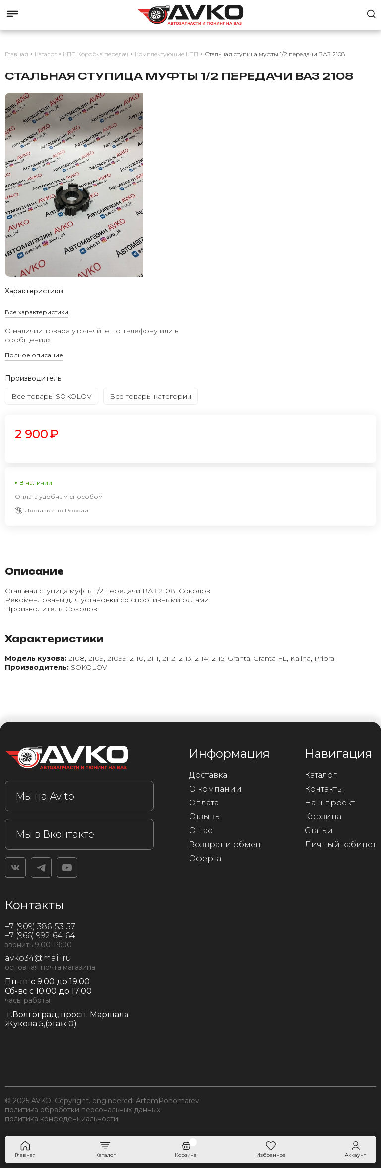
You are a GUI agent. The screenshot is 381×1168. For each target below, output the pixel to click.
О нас (200, 830)
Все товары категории (150, 396)
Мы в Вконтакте (54, 834)
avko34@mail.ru (38, 958)
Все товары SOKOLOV (51, 396)
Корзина (323, 816)
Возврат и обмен (225, 844)
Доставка (208, 775)
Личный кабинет (340, 844)
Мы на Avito (44, 796)
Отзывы (205, 816)
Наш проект (330, 802)
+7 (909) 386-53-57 (40, 926)
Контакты (324, 789)
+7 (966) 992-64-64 (40, 935)
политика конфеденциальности (61, 1118)
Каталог (321, 775)
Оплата (204, 802)
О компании (215, 789)
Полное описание (34, 355)
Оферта (205, 858)
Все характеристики (36, 312)
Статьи (319, 830)
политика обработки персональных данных (82, 1109)
